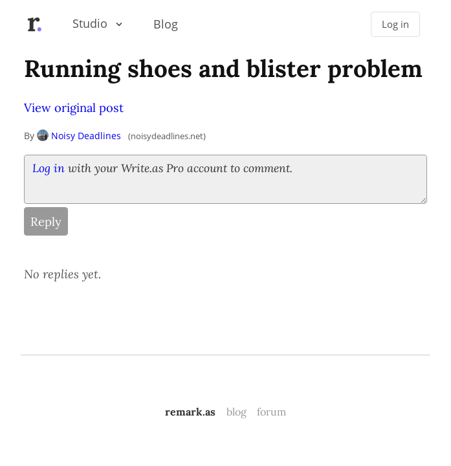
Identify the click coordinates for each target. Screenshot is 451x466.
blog (236, 411)
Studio (89, 23)
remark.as (190, 411)
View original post (74, 107)
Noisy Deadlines (79, 135)
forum (271, 411)
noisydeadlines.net (167, 136)
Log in (395, 24)
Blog (165, 24)
